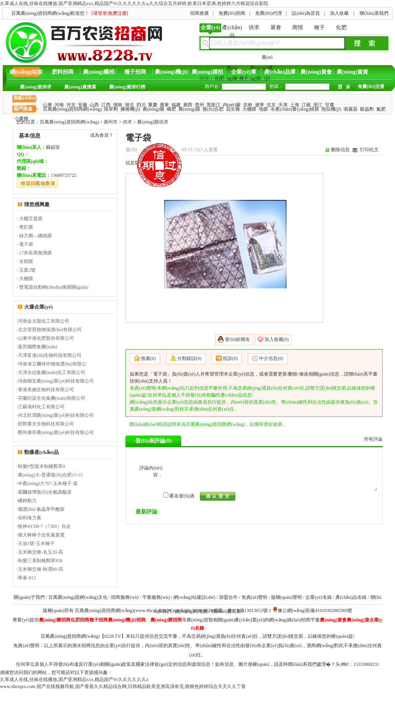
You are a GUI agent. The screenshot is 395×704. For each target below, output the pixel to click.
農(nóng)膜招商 (207, 74)
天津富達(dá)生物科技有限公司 (49, 355)
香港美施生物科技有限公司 (46, 389)
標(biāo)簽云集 (227, 611)
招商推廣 (199, 13)
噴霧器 (351, 109)
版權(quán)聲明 (286, 597)
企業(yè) (210, 27)
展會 (275, 27)
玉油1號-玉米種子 (36, 543)
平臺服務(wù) (156, 597)
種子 (319, 27)
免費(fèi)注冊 (371, 86)
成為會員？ (101, 135)
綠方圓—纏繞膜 (35, 235)
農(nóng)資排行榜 (127, 87)
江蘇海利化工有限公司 (41, 406)
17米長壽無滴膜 (35, 253)
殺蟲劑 (367, 109)
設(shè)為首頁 (306, 13)
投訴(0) (230, 358)
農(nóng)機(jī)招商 (171, 74)
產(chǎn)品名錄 (351, 597)
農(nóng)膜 (189, 109)
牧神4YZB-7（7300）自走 (44, 526)
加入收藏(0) (277, 339)
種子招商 (135, 72)
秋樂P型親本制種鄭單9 (41, 466)
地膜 (263, 109)
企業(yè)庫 (243, 72)
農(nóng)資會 (316, 72)
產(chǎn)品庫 (280, 72)
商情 (297, 27)
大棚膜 (249, 109)
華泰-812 (27, 577)
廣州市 (111, 122)
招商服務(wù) (125, 597)
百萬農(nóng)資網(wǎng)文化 (78, 597)
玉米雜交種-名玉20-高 (40, 552)
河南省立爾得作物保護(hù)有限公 (52, 364)
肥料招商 (63, 72)
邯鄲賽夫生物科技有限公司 (46, 424)
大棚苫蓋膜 (30, 218)
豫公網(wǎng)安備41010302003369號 (315, 610)
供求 (254, 27)
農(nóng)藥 (153, 109)
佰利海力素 (29, 518)
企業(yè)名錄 (318, 597)
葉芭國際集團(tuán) (37, 346)
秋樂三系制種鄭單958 (40, 560)
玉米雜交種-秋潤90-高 (40, 569)
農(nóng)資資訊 (352, 74)
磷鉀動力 (27, 500)
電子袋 (26, 244)
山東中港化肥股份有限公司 (46, 338)
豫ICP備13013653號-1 (249, 610)
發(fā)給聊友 (237, 339)
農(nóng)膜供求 (152, 122)
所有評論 (373, 439)
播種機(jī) (130, 109)
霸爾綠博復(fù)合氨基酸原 (45, 492)
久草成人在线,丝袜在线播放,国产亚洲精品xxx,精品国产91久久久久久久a (74, 679)
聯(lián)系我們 (374, 13)
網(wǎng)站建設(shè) (194, 597)
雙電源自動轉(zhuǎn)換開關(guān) (53, 287)
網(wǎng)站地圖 (191, 611)
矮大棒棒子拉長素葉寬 (41, 535)
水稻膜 (26, 261)
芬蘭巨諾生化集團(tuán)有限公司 (51, 398)
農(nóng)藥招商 (99, 74)
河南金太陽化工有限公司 (43, 321)
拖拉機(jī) (331, 109)
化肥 (341, 27)
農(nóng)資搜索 (80, 87)
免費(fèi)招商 (232, 13)
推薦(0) (148, 358)
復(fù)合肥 (213, 109)
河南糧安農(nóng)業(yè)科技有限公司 (56, 381)
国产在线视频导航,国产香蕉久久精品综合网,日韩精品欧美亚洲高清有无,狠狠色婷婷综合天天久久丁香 (141, 686)
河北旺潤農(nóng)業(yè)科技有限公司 (56, 415)
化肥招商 (80, 620)
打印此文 (369, 149)
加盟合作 (228, 597)
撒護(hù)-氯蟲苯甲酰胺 (41, 509)
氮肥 (381, 109)
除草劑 (111, 109)
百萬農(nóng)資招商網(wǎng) (72, 109)
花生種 (233, 109)
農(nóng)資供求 (35, 87)
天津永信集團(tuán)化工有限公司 (51, 372)
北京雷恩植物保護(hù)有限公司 (50, 329)
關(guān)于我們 (29, 597)
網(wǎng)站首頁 (26, 74)
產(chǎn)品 (232, 29)
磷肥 (171, 109)
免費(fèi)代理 (268, 13)
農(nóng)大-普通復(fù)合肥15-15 (50, 475)
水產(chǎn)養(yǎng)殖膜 (294, 109)
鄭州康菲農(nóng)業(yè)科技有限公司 (56, 432)
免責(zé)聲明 (255, 597)
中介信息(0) (271, 358)
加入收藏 (339, 13)
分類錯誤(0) (189, 358)
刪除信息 (340, 149)
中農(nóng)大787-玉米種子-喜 (48, 483)
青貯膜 (26, 227)
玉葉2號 (27, 270)
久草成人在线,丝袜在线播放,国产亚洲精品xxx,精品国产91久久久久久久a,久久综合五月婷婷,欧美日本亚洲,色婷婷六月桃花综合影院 (134, 3)
